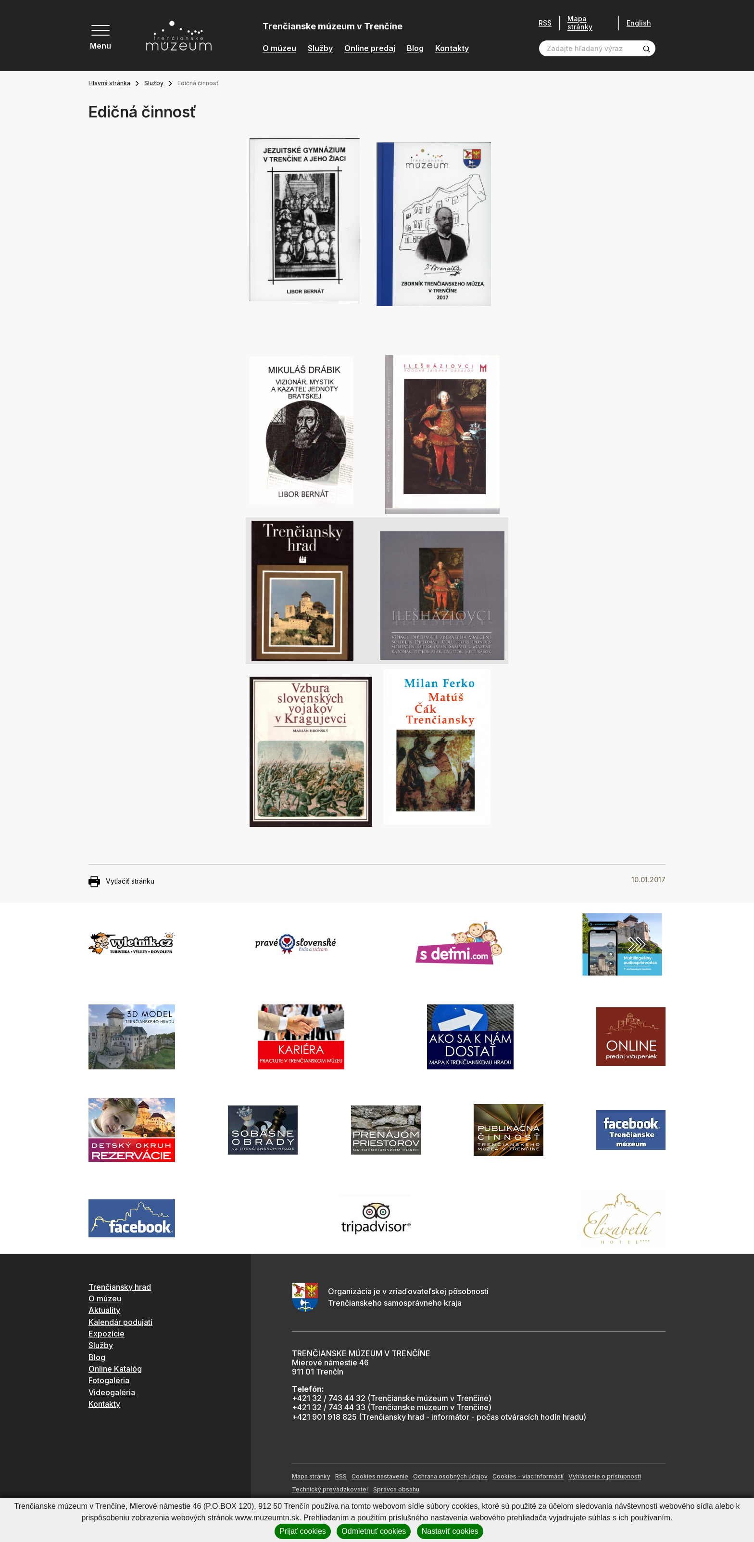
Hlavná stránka (109, 83)
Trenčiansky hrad (119, 1287)
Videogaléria (111, 1392)
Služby (320, 48)
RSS (545, 23)
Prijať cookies (302, 1531)
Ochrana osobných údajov (450, 1476)
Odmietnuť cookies (373, 1531)
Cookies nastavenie (380, 1476)
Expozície (106, 1333)
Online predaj (369, 48)
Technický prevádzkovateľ (330, 1489)
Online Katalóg (115, 1369)
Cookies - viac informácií (528, 1476)
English (639, 23)
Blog (415, 48)
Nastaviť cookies (450, 1531)
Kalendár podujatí (120, 1322)
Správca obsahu (396, 1489)
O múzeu (279, 48)
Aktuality (104, 1310)
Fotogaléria (108, 1380)
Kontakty (452, 48)
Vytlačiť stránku (121, 881)
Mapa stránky (579, 23)
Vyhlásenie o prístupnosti (604, 1476)
